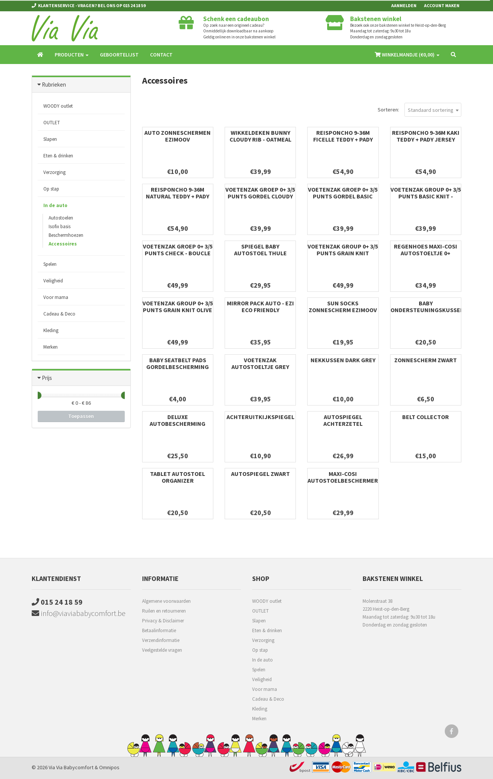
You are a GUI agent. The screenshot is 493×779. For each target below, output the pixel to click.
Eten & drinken (58, 155)
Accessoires (63, 244)
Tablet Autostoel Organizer (177, 477)
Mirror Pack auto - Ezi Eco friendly (260, 306)
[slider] (37, 395)
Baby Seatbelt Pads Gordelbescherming (177, 363)
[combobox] (432, 110)
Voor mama (55, 297)
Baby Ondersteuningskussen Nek (427, 309)
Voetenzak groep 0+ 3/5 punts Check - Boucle (178, 249)
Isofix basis (59, 226)
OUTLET (51, 122)
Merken (50, 347)
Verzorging (54, 172)
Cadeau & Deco (59, 314)
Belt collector (425, 417)
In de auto (55, 205)
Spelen (50, 264)
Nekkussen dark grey (343, 360)
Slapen (50, 139)
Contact (161, 54)
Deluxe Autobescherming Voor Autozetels (177, 423)
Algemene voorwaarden (166, 601)
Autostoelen (61, 218)
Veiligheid (53, 280)
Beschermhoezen (66, 235)
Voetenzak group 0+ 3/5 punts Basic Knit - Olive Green (425, 196)
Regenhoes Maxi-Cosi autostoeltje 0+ (425, 249)
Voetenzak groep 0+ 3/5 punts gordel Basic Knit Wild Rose (343, 196)
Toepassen (81, 416)
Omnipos (109, 767)
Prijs (47, 377)
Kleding (50, 330)
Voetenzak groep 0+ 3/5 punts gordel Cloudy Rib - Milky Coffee (260, 196)
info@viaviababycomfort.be (79, 613)
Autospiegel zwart (260, 473)
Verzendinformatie (160, 640)
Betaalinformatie (159, 630)
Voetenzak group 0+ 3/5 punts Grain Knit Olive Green (177, 309)
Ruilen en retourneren (164, 611)
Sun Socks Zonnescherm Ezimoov (343, 306)
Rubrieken (54, 84)
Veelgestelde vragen (162, 650)
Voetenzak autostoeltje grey (260, 363)
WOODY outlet (58, 106)
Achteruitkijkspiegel (260, 417)
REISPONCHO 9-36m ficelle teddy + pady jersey (343, 139)
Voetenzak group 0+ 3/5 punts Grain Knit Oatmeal (343, 253)
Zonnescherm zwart (425, 360)
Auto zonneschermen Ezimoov (177, 136)
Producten (72, 54)
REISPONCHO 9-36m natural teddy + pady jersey (177, 196)
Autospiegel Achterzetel (343, 420)
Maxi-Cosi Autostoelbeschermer (343, 477)
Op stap (51, 189)
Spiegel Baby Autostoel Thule (260, 249)
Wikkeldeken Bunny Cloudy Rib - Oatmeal (260, 136)
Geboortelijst (119, 54)
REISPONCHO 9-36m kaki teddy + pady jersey (425, 136)
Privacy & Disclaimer (163, 620)
